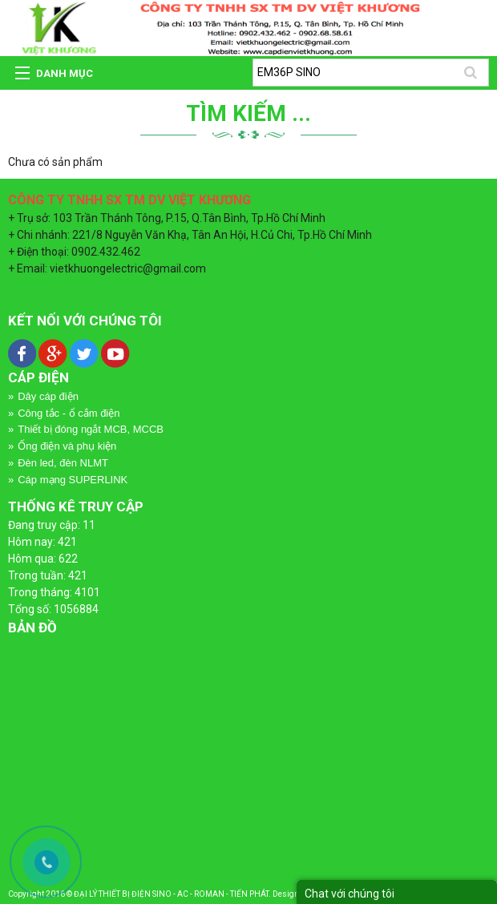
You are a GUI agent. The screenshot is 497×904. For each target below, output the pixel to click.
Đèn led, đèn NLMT (63, 463)
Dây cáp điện (48, 396)
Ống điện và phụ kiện (67, 446)
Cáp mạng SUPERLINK (72, 480)
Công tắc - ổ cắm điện (68, 413)
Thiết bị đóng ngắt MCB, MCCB (91, 429)
